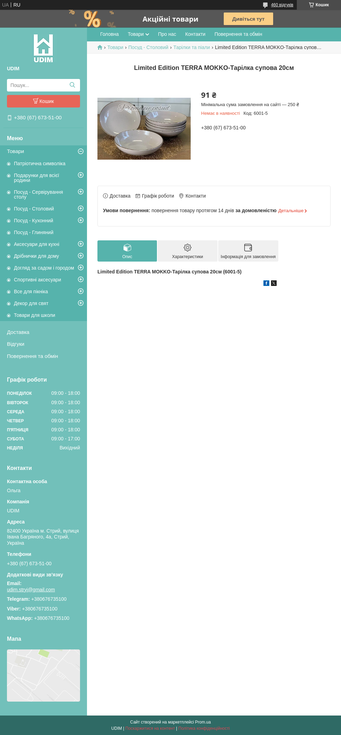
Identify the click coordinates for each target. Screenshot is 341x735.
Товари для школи (34, 315)
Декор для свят (31, 303)
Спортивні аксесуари (37, 279)
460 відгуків (282, 4)
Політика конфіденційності (204, 728)
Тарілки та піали (191, 47)
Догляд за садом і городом (44, 268)
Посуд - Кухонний (33, 220)
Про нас (167, 34)
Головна (109, 34)
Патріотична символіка (39, 163)
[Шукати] (72, 85)
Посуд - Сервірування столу (38, 194)
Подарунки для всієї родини (36, 178)
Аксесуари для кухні (36, 244)
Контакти (195, 34)
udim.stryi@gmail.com (31, 589)
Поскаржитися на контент (150, 728)
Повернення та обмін (32, 356)
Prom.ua (203, 722)
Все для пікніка (31, 291)
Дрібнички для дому (36, 256)
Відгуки (15, 344)
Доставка (18, 332)
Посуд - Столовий (34, 208)
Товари (15, 151)
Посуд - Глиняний (33, 232)
